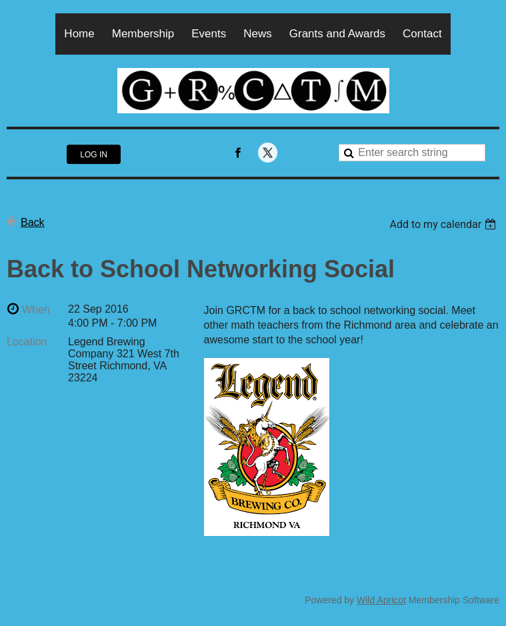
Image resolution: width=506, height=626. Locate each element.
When (36, 309)
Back (33, 222)
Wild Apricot (381, 600)
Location (27, 341)
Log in (93, 154)
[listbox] (444, 224)
